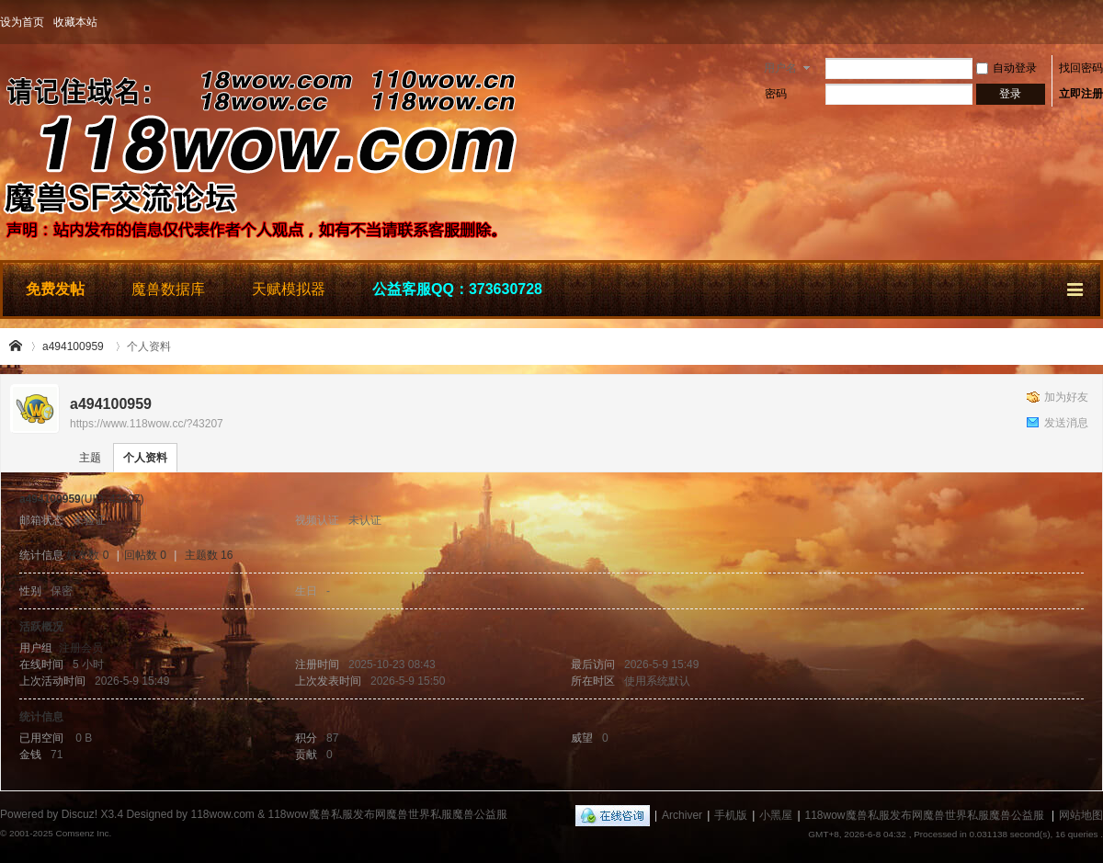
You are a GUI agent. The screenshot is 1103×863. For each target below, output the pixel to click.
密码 (776, 93)
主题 (90, 457)
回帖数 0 (145, 555)
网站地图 (1081, 815)
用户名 (780, 68)
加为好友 (1066, 397)
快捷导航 (1076, 286)
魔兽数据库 (168, 289)
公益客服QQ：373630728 (457, 289)
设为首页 (22, 22)
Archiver (682, 815)
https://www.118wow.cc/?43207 (146, 423)
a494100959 (73, 346)
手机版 (730, 815)
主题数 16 (209, 555)
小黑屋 (775, 815)
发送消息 (1066, 422)
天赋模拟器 (288, 289)
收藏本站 (75, 22)
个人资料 (145, 457)
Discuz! (79, 814)
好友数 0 (87, 555)
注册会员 (81, 648)
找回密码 (1081, 68)
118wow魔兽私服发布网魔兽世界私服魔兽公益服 (16, 346)
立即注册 (1081, 93)
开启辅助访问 (1098, 22)
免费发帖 (55, 289)
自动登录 (1006, 68)
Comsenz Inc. (83, 833)
